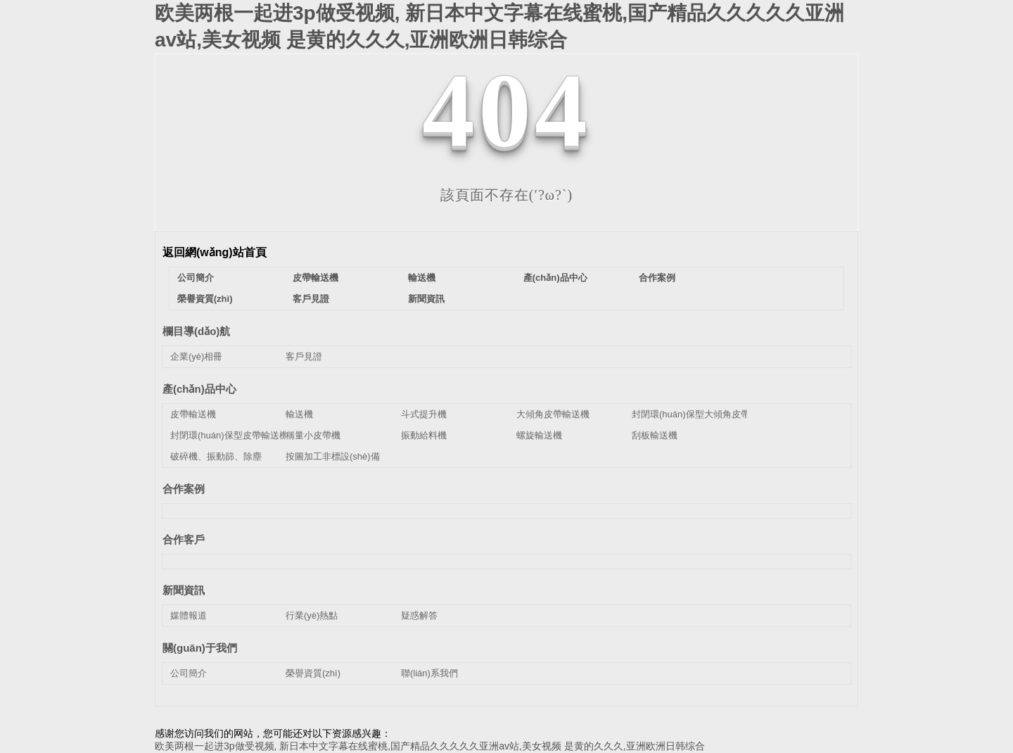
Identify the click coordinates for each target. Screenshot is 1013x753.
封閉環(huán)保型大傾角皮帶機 (695, 414)
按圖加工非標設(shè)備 (333, 456)
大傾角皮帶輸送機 (553, 414)
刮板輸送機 (654, 435)
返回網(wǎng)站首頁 (215, 252)
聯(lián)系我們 (429, 673)
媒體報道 (188, 615)
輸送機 (421, 277)
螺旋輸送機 (539, 435)
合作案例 (657, 277)
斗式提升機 (424, 414)
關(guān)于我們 (200, 648)
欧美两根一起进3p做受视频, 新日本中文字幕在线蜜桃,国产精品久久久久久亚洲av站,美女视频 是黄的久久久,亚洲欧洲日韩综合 (430, 746)
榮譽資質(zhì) (205, 298)
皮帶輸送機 (315, 277)
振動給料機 (424, 435)
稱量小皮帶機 (313, 435)
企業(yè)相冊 (196, 356)
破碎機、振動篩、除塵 (216, 456)
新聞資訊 (426, 298)
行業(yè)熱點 (312, 615)
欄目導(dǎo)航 (196, 331)
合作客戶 (184, 539)
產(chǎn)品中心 (555, 277)
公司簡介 (195, 277)
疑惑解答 (419, 615)
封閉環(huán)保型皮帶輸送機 (229, 435)
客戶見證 (311, 298)
